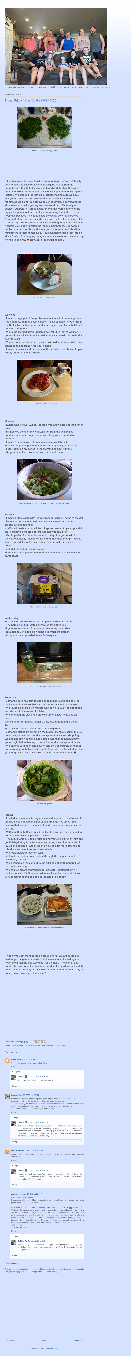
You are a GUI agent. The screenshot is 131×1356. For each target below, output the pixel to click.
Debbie (21, 1077)
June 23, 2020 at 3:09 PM (38, 1170)
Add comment (12, 1263)
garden (57, 1045)
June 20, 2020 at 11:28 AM (35, 1151)
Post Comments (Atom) (50, 1349)
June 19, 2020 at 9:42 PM (27, 1059)
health (63, 1045)
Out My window (17, 1151)
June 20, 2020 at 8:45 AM (29, 1095)
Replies (17, 1072)
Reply (13, 1066)
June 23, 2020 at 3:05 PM (38, 1077)
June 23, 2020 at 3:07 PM (38, 1122)
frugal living (40, 1045)
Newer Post (11, 1341)
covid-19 (14, 1045)
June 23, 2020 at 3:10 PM (38, 1241)
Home (44, 1341)
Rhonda (14, 1095)
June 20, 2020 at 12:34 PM (32, 1194)
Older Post (78, 1341)
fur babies (49, 1045)
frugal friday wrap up (27, 1045)
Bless (13, 1059)
